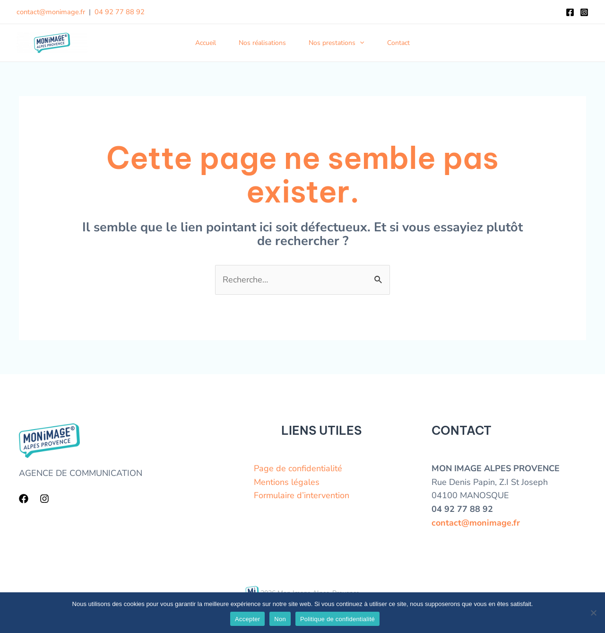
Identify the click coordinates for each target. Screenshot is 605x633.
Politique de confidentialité (337, 619)
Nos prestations (336, 43)
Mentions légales (287, 482)
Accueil (205, 42)
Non (280, 619)
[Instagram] (584, 12)
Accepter (247, 619)
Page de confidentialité (298, 468)
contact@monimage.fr (51, 12)
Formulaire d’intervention (301, 495)
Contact (398, 42)
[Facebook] (570, 12)
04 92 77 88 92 (120, 12)
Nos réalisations (262, 42)
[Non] (593, 612)
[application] (359, 43)
